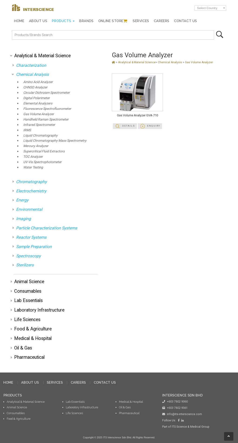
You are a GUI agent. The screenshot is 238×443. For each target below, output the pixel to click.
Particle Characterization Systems (46, 228)
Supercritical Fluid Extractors (44, 151)
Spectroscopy (28, 256)
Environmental (29, 209)
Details (128, 125)
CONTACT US (105, 382)
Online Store (110, 21)
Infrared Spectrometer (39, 125)
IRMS (27, 130)
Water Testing (33, 167)
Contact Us (185, 21)
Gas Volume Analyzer (38, 114)
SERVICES (55, 382)
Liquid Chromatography (40, 135)
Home (19, 21)
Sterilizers (25, 265)
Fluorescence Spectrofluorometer (47, 109)
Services (141, 21)
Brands (86, 21)
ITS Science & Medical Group (190, 426)
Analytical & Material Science (42, 55)
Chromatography (31, 181)
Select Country (207, 8)
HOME (8, 382)
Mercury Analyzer (35, 146)
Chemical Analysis (32, 74)
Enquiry (153, 125)
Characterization (31, 65)
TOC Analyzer (33, 156)
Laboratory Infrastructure (39, 310)
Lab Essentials (28, 300)
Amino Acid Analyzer (38, 82)
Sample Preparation (34, 246)
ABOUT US (30, 382)
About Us (38, 21)
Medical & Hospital (33, 338)
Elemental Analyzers (37, 103)
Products (61, 21)
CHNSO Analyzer (35, 87)
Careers (161, 21)
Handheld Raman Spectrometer (46, 119)
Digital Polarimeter (36, 98)
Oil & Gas (23, 348)
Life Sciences (27, 319)
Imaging (23, 218)
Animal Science (29, 281)
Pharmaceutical (29, 357)
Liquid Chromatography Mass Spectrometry (54, 140)
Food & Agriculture (33, 329)
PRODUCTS (12, 395)
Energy (22, 200)
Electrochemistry (31, 191)
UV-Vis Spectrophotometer (42, 162)
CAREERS (78, 382)
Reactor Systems (31, 237)
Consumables (27, 291)
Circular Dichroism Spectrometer (46, 92)
